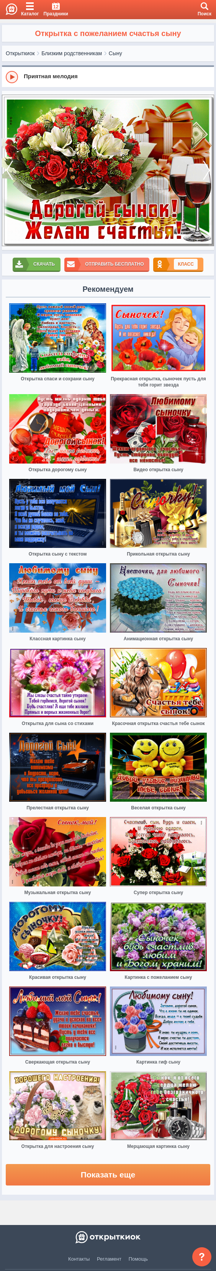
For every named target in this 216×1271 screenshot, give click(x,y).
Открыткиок (20, 53)
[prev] (9, 171)
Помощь (138, 1259)
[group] (108, 76)
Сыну (115, 53)
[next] (206, 171)
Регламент (109, 1259)
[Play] (12, 77)
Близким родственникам (71, 53)
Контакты (79, 1259)
